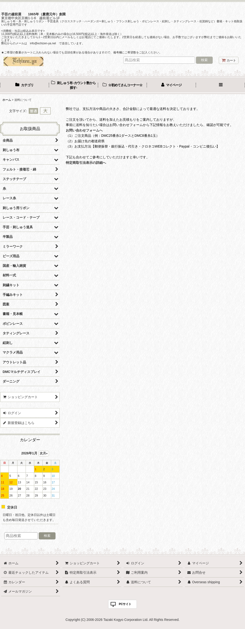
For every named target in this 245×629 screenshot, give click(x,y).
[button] (220, 85)
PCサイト (125, 604)
